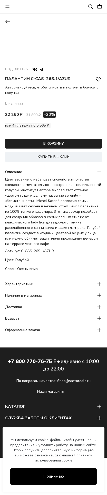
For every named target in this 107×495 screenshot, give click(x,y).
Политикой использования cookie (64, 458)
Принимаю (53, 476)
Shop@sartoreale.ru (74, 380)
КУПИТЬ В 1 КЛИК (54, 156)
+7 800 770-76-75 (30, 361)
